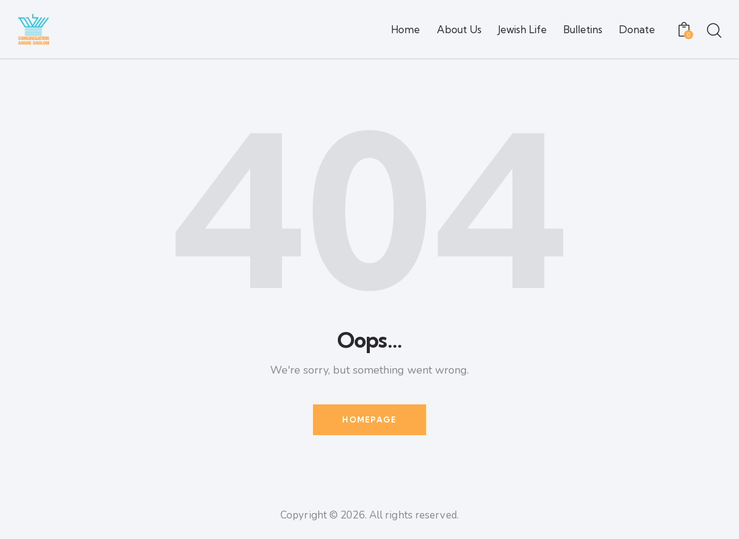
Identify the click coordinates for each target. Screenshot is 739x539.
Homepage (369, 419)
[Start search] (713, 31)
